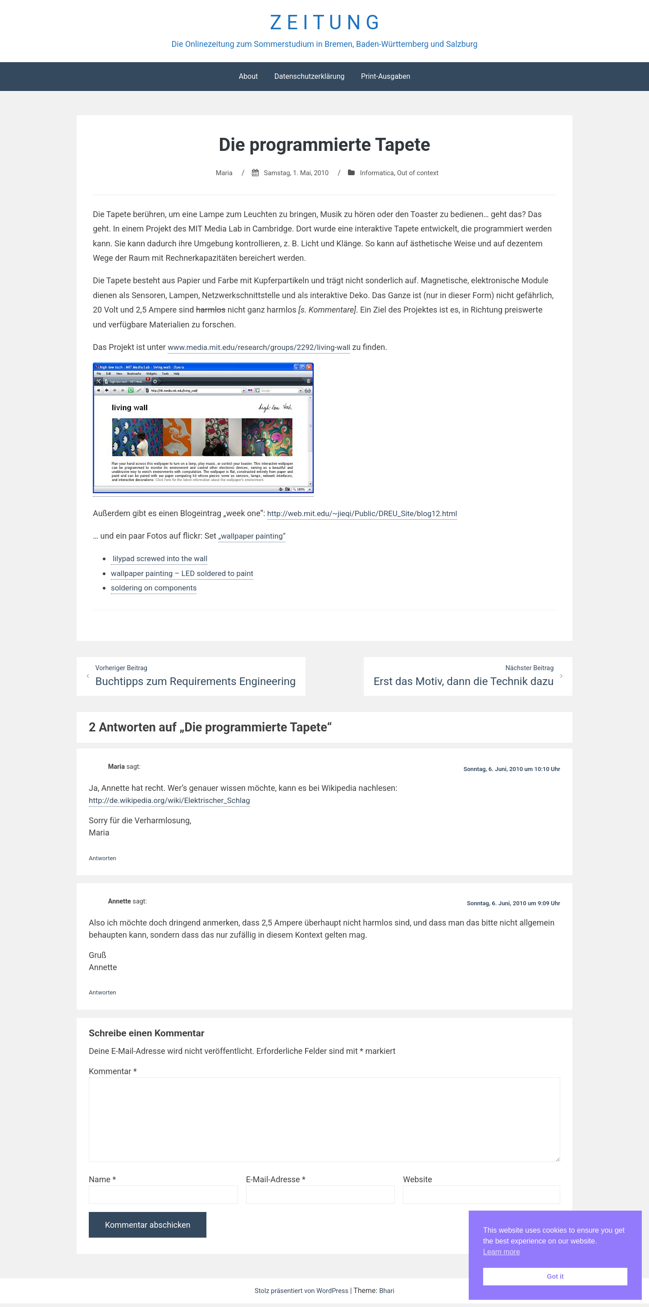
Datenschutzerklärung (309, 79)
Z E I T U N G (324, 24)
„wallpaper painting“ (254, 538)
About (248, 79)
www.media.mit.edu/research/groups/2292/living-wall (265, 349)
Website (417, 1183)
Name (102, 1183)
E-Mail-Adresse (276, 1183)
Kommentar (113, 1075)
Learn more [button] (501, 1252)
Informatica (378, 175)
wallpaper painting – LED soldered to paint (187, 576)
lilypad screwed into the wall (162, 561)
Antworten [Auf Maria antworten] (104, 862)
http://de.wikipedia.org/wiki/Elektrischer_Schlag (175, 804)
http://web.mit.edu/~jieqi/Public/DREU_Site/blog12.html (369, 516)
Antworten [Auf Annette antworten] (104, 996)
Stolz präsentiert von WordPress (301, 1294)
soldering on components (157, 590)
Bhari (391, 1294)
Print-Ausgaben (385, 79)
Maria (217, 175)
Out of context (423, 175)
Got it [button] (555, 1276)
